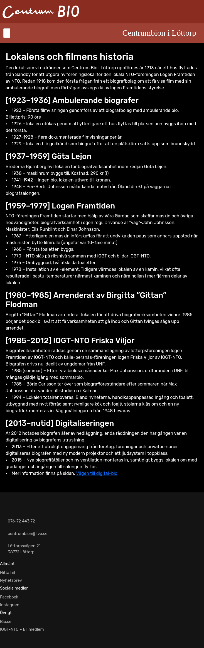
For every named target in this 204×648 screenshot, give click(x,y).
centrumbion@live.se (28, 533)
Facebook (9, 597)
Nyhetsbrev (11, 580)
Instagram (9, 604)
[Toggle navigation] (6, 33)
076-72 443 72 (21, 521)
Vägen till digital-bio (96, 473)
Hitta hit (7, 572)
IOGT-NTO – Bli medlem (22, 629)
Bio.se (5, 621)
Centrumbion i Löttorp (159, 32)
